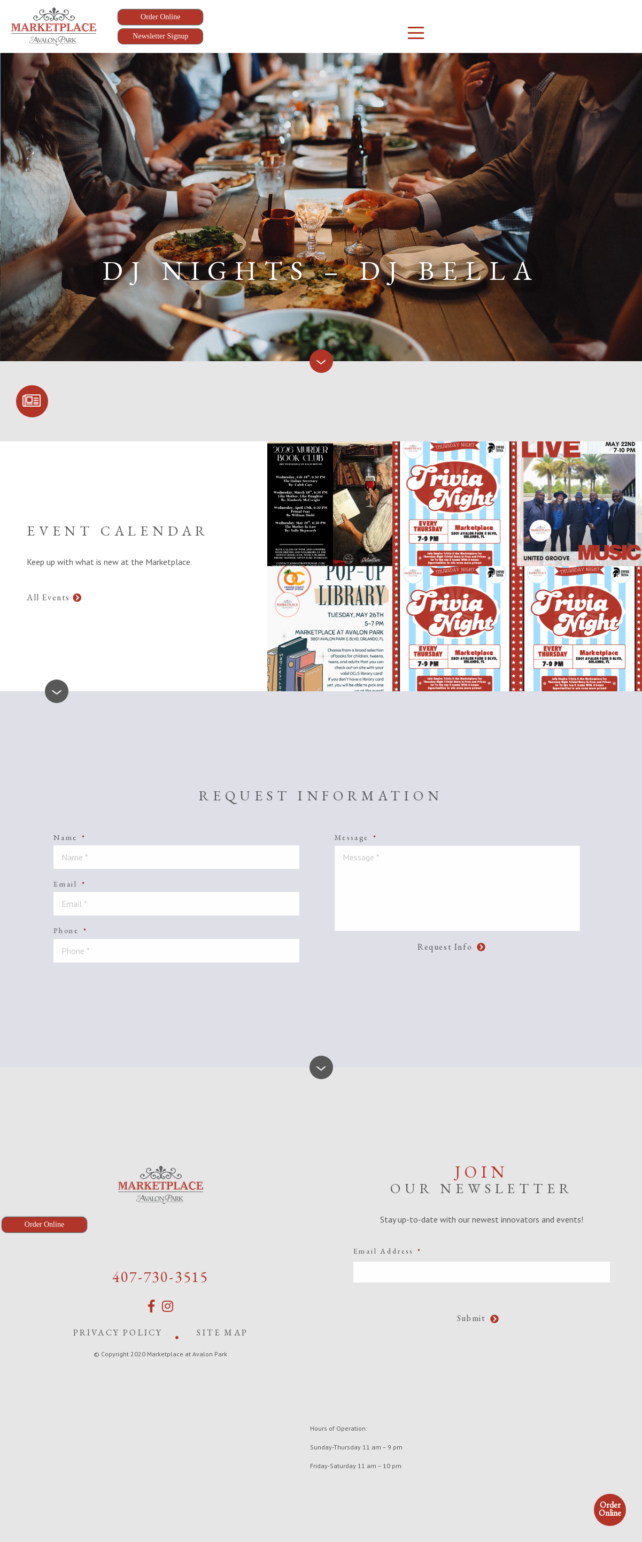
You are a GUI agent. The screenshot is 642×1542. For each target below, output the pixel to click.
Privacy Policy (118, 1332)
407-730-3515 (160, 1276)
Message (356, 837)
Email (69, 884)
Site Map (222, 1332)
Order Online (610, 1508)
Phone (70, 930)
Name (69, 837)
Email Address (387, 1251)
